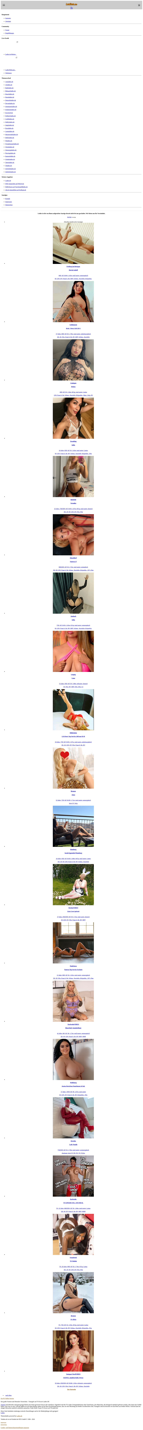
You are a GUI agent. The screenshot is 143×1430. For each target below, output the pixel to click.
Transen (3, 1404)
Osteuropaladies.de (10, 150)
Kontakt (7, 198)
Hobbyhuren (16, 187)
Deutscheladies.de (10, 100)
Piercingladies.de (10, 153)
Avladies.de (8, 85)
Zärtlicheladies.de (10, 172)
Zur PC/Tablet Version (7, 1398)
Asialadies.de (9, 81)
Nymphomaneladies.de (12, 144)
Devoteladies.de (10, 103)
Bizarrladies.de (9, 94)
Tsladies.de (8, 165)
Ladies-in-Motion (24, 54)
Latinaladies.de (9, 131)
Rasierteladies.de (10, 156)
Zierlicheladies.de (10, 169)
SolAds (69, 217)
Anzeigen (8, 21)
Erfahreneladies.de (10, 109)
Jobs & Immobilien (15, 190)
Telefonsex (8, 73)
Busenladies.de (9, 97)
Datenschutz (8, 205)
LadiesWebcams (24, 70)
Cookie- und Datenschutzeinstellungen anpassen (15, 1427)
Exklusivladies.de (10, 116)
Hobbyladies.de (9, 122)
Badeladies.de (9, 88)
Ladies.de (8, 180)
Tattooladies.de (9, 162)
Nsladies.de (8, 141)
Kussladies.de (9, 128)
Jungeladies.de (9, 125)
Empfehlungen (9, 33)
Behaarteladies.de (10, 91)
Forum (7, 30)
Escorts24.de (9, 113)
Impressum (8, 202)
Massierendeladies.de (11, 134)
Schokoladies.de (10, 159)
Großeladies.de (9, 119)
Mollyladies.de (9, 137)
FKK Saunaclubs (14, 184)
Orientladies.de (9, 147)
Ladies (3, 1413)
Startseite (8, 18)
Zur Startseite (71, 1389)
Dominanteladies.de (11, 106)
